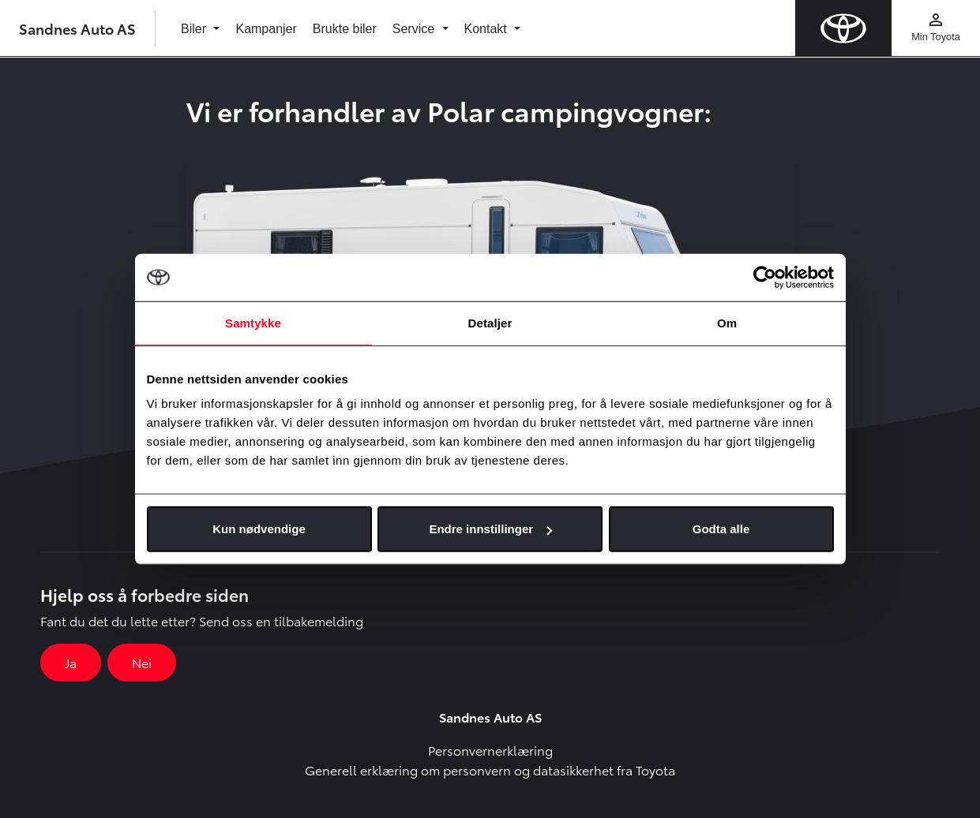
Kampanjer (265, 28)
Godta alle (721, 529)
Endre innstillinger (490, 529)
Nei (142, 662)
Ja (71, 662)
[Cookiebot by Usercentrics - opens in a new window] (765, 277)
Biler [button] (195, 28)
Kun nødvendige (259, 529)
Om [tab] (727, 322)
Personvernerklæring (490, 750)
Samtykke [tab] (253, 322)
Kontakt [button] (487, 28)
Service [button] (415, 28)
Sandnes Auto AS (77, 28)
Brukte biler (345, 28)
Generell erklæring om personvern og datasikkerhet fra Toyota (490, 769)
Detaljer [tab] (490, 322)
